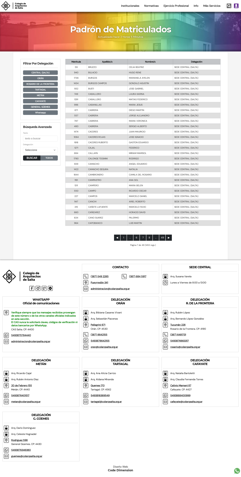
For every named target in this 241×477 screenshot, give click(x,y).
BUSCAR (32, 158)
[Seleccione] (40, 150)
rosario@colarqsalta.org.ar (185, 347)
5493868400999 (180, 395)
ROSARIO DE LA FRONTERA (40, 84)
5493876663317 (179, 340)
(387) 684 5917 (137, 276)
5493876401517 (20, 395)
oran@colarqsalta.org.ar (104, 347)
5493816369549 (100, 395)
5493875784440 (21, 335)
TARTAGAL (40, 89)
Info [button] (196, 6)
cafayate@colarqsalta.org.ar (186, 401)
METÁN (40, 95)
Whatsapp (40, 112)
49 (162, 237)
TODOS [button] (49, 158)
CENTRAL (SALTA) (40, 72)
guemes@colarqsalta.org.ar (26, 456)
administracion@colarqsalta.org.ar (110, 288)
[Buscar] (40, 138)
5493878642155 (100, 340)
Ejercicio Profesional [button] (176, 6)
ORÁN (40, 78)
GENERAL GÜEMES (40, 107)
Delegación (28, 144)
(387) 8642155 (99, 334)
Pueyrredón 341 (99, 282)
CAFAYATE (40, 101)
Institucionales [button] (130, 6)
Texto (25, 133)
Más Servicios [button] (211, 6)
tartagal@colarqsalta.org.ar (106, 401)
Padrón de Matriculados (120, 29)
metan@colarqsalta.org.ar (26, 401)
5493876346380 (21, 450)
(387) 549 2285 (100, 276)
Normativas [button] (151, 6)
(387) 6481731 (178, 334)
